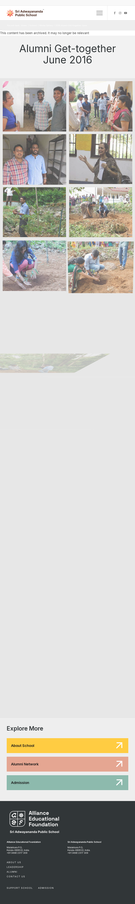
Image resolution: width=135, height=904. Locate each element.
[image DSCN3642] (36, 107)
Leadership (15, 867)
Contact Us (16, 876)
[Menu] (98, 13)
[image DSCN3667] (36, 160)
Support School (20, 888)
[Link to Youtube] (125, 13)
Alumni (12, 871)
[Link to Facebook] (114, 13)
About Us (14, 862)
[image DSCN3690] (36, 267)
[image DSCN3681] (36, 213)
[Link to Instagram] (120, 13)
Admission (46, 888)
